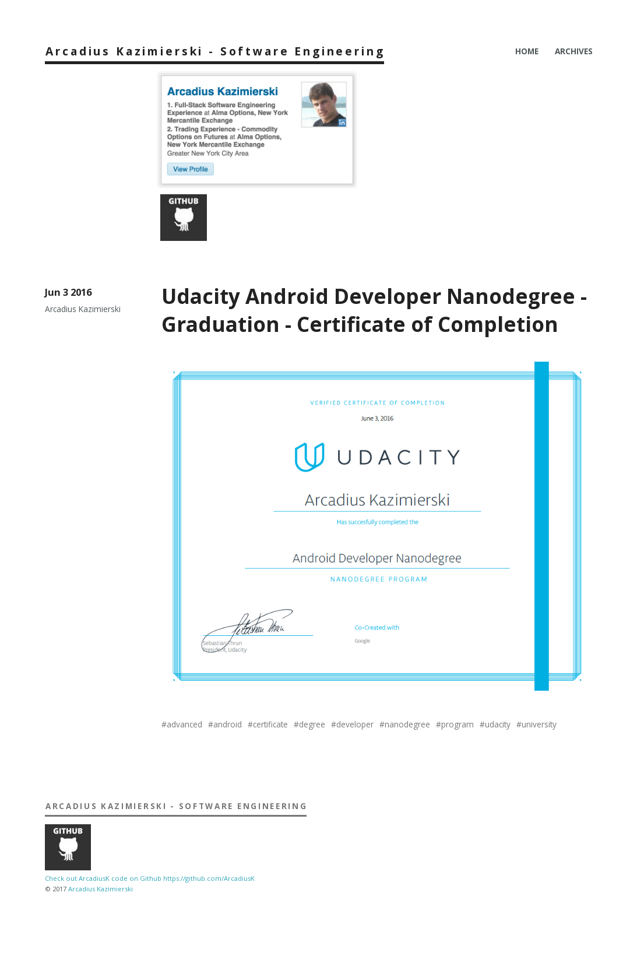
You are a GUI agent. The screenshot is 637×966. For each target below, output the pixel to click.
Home (527, 51)
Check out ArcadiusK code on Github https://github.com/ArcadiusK (150, 878)
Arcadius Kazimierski (100, 888)
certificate (270, 724)
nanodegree (407, 724)
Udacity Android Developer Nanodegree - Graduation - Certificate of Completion (374, 310)
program (457, 724)
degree (312, 724)
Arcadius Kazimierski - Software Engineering (215, 51)
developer (355, 724)
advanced (184, 724)
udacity (498, 724)
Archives (574, 51)
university (539, 724)
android (227, 724)
